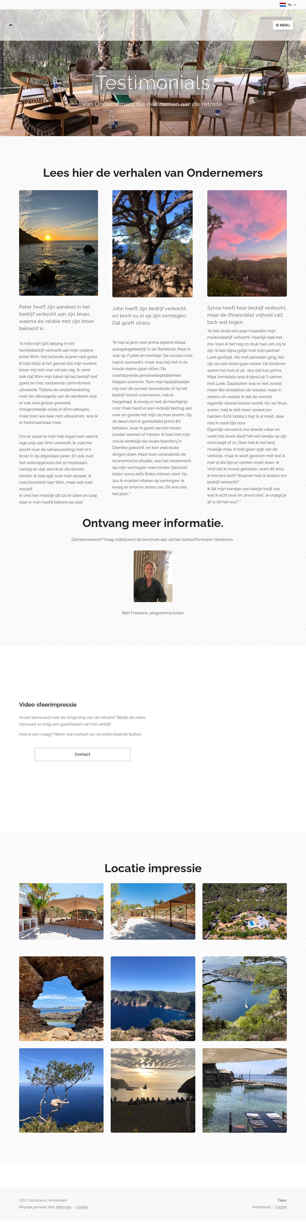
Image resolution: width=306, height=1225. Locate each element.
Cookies (82, 1207)
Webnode (63, 1207)
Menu (283, 25)
